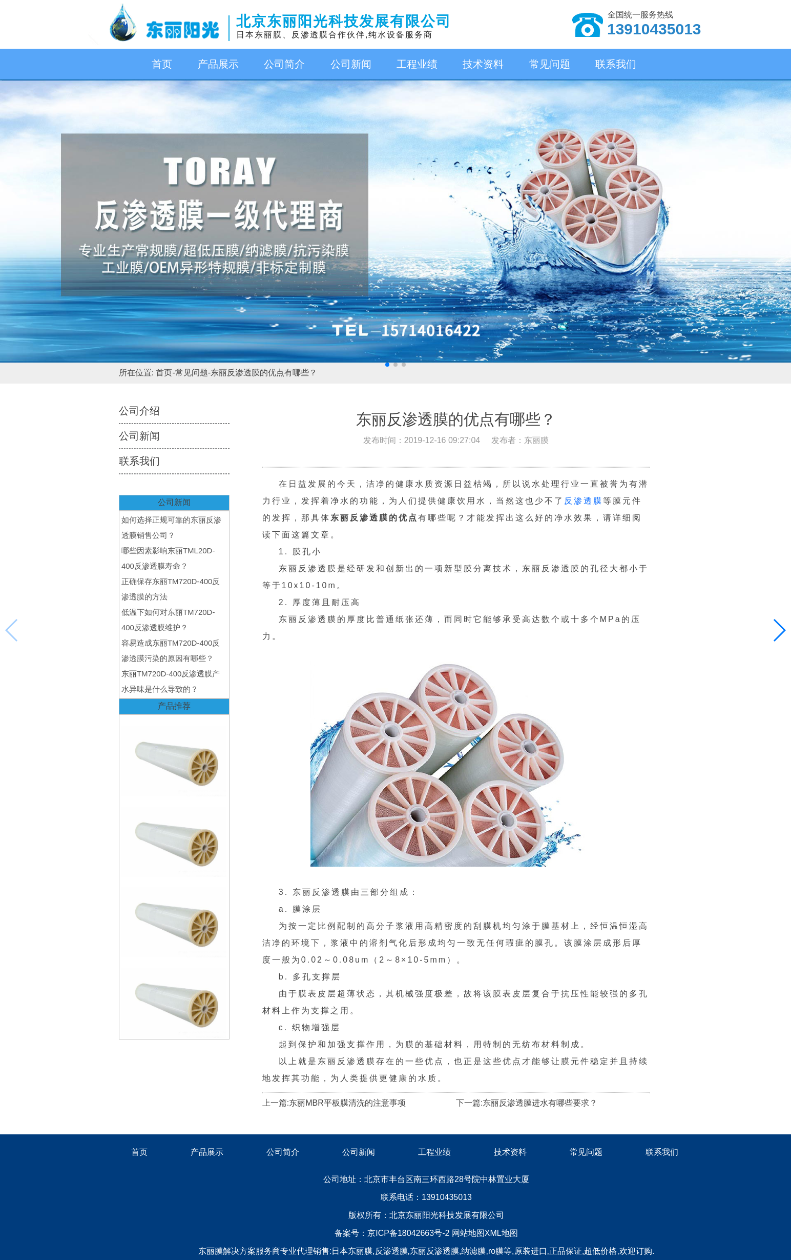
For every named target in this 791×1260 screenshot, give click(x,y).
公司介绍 (139, 410)
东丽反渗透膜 (434, 1251)
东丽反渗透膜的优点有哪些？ (264, 372)
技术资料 (483, 64)
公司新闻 (350, 64)
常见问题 (549, 64)
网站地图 (468, 1233)
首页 (162, 64)
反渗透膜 (583, 500)
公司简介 (284, 64)
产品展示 (218, 64)
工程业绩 (417, 64)
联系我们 (615, 64)
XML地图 (501, 1233)
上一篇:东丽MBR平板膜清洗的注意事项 (334, 1102)
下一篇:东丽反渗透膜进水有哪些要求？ (526, 1102)
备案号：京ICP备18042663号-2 (393, 1233)
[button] (387, 365)
